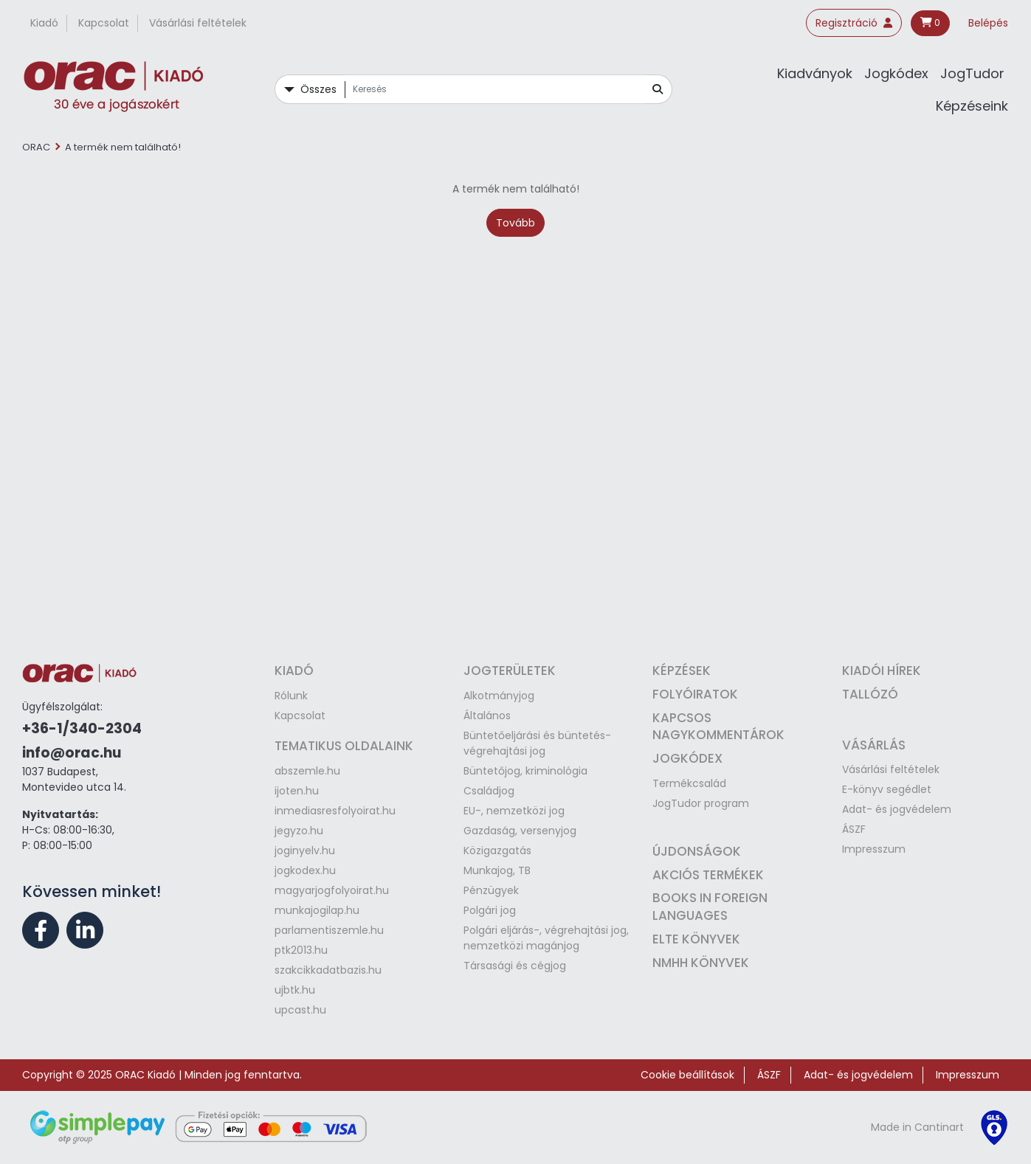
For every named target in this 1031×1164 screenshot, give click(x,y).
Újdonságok (696, 851)
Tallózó (870, 694)
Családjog (488, 790)
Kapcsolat (103, 22)
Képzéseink (972, 106)
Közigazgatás (497, 850)
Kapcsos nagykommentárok (718, 726)
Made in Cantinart (917, 1127)
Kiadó (44, 22)
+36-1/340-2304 (82, 728)
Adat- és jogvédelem (896, 809)
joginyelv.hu (305, 850)
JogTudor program (700, 803)
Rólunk (291, 695)
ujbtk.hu (295, 990)
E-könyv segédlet (886, 789)
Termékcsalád (689, 783)
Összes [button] (318, 89)
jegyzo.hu (299, 830)
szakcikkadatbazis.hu (328, 970)
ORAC (36, 147)
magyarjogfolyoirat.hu (332, 890)
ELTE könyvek (696, 939)
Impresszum (874, 849)
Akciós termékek (708, 875)
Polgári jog (489, 910)
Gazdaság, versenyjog (519, 830)
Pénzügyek (491, 890)
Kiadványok (814, 73)
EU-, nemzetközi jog (514, 810)
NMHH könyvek (700, 962)
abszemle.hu (307, 770)
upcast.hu (300, 1009)
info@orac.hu (71, 753)
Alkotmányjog (498, 695)
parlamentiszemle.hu (329, 930)
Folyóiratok (695, 694)
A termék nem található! (123, 147)
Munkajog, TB (497, 870)
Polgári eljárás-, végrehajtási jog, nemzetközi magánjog (546, 938)
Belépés (988, 22)
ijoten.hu (297, 790)
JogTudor (972, 73)
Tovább (515, 222)
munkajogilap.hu (317, 910)
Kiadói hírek (881, 670)
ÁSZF (854, 829)
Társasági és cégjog (514, 965)
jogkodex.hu (305, 870)
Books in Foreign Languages (710, 906)
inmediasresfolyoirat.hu (335, 810)
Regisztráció (854, 22)
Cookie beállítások (687, 1074)
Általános (487, 715)
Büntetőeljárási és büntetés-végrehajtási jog (537, 743)
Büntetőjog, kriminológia (525, 770)
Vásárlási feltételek (197, 22)
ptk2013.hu (301, 950)
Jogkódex (896, 73)
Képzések (681, 670)
